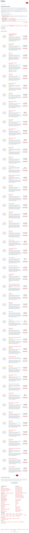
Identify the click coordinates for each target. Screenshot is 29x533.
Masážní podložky (4, 19)
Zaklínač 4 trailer (9, 518)
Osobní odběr (3, 28)
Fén (15, 505)
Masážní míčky (3, 506)
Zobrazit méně (25, 22)
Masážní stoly (3, 503)
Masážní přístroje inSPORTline (19, 496)
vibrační (5, 10)
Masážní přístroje (17, 511)
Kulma (16, 504)
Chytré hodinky (3, 513)
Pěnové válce (3, 510)
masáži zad (13, 19)
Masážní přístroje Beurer (18, 494)
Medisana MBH (3, 497)
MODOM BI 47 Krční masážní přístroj (6, 489)
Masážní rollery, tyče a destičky (5, 504)
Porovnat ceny (25, 38)
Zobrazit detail (25, 170)
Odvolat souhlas (19, 529)
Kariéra (14, 530)
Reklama (23, 529)
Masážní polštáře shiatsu (5, 15)
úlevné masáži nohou (12, 18)
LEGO (17, 513)
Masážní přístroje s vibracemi (19, 495)
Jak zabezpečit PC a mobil (4, 519)
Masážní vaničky (4, 18)
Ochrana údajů (7, 529)
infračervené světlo (17, 11)
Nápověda (2, 529)
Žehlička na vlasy (17, 506)
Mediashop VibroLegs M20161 (5, 488)
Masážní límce (4, 21)
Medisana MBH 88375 (4, 498)
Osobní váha (17, 503)
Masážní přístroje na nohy (18, 489)
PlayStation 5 (20, 513)
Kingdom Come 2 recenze (15, 518)
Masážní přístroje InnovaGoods (19, 497)
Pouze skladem (4, 31)
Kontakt (27, 529)
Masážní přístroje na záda (18, 487)
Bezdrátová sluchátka (9, 513)
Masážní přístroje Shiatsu (18, 488)
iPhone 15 (14, 513)
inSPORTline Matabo (4, 496)
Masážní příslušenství (4, 511)
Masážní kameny (3, 505)
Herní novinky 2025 (3, 518)
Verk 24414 (2, 487)
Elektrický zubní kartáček (18, 510)
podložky (10, 20)
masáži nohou (14, 20)
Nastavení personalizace (13, 529)
